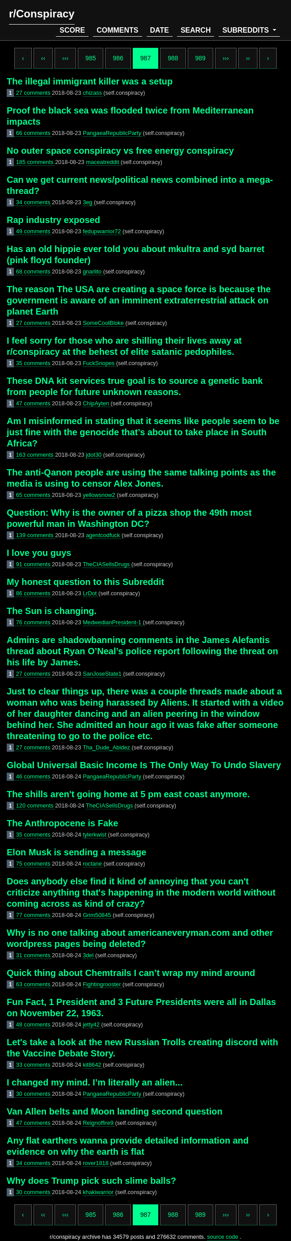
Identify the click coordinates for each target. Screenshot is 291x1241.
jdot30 (94, 454)
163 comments (35, 454)
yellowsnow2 (100, 495)
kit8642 (93, 1064)
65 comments (34, 495)
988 (173, 58)
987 (145, 58)
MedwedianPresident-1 (113, 622)
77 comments (34, 915)
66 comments (34, 133)
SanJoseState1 (103, 673)
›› (248, 58)
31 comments (34, 955)
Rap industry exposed (53, 220)
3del (89, 955)
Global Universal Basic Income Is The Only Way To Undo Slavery (144, 765)
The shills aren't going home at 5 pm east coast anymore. (128, 794)
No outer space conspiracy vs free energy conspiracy (120, 151)
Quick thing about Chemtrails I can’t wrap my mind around (131, 973)
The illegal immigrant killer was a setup (90, 81)
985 (90, 58)
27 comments (34, 92)
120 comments (35, 805)
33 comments (34, 1064)
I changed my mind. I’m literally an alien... (94, 1082)
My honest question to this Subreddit (85, 582)
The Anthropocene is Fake (62, 823)
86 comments (34, 593)
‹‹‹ (65, 58)
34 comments (34, 202)
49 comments (34, 231)
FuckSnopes (99, 363)
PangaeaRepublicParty (113, 133)
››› (226, 58)
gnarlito (93, 271)
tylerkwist (95, 834)
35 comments (34, 363)
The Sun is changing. (52, 611)
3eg (88, 202)
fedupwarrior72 (102, 231)
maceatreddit (103, 162)
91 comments (34, 564)
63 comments (34, 984)
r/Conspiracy (42, 14)
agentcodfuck (104, 535)
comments (117, 30)
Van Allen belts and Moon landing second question (115, 1111)
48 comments (34, 1024)
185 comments (35, 162)
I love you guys (39, 553)
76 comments (34, 622)
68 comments (34, 271)
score (72, 30)
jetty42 (92, 1024)
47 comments (34, 403)
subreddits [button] (246, 30)
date (159, 30)
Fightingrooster (102, 984)
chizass (93, 92)
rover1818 (96, 1163)
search (196, 30)
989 (200, 58)
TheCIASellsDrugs (107, 564)
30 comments (34, 1093)
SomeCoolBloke (104, 323)
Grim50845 (98, 915)
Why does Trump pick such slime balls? (91, 1181)
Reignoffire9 (99, 1122)
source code (223, 1236)
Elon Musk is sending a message (76, 852)
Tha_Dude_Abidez (107, 747)
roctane (93, 863)
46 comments (34, 776)
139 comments (35, 535)
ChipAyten (96, 403)
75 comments (34, 863)
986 (118, 58)
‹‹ (43, 58)
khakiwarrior (99, 1192)
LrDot (90, 593)
